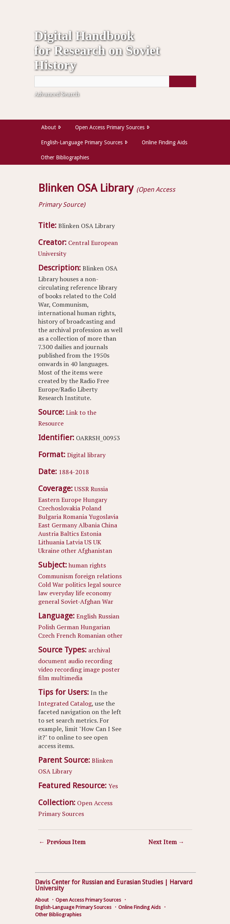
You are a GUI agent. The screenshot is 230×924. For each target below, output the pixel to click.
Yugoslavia (103, 516)
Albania (89, 525)
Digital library (86, 455)
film (43, 678)
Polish (46, 627)
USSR (81, 489)
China (109, 525)
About (48, 127)
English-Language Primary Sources (82, 142)
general (48, 601)
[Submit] (182, 81)
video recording (60, 669)
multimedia (66, 678)
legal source (104, 584)
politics (75, 584)
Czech (46, 635)
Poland (91, 508)
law (43, 593)
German (68, 627)
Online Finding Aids (164, 142)
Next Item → (166, 842)
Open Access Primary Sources (109, 127)
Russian (108, 616)
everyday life (66, 593)
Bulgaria (49, 516)
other (68, 550)
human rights (87, 565)
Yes (113, 786)
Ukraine (48, 550)
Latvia (74, 542)
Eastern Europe (59, 499)
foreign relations (98, 576)
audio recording (90, 661)
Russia (99, 489)
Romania (75, 516)
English (86, 616)
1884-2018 (74, 472)
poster (110, 669)
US (88, 542)
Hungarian (95, 627)
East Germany (57, 525)
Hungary (95, 499)
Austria (48, 533)
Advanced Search (56, 94)
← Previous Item (62, 842)
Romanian (91, 635)
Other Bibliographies (65, 157)
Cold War (51, 584)
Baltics (69, 533)
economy (98, 593)
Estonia (91, 533)
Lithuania (51, 542)
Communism (55, 576)
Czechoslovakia (59, 508)
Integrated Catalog (65, 703)
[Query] (115, 81)
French (66, 635)
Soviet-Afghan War (87, 601)
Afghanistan (95, 550)
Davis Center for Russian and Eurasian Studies (99, 882)
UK (97, 542)
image (91, 669)
